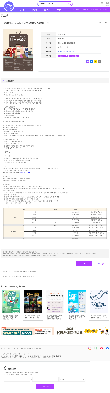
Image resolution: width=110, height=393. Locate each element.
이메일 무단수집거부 (27, 348)
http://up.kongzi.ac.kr (24, 172)
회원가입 (107, 4)
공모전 (3, 348)
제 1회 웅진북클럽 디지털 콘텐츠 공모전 (23, 276)
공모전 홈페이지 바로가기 (66, 51)
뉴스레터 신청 (44, 386)
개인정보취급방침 (13, 348)
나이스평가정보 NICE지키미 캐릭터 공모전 (24, 271)
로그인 (102, 4)
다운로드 (61, 56)
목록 (84, 264)
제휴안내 (38, 348)
